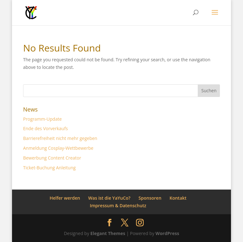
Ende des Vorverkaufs (45, 128)
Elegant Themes (107, 233)
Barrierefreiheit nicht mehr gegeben (60, 138)
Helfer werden (65, 198)
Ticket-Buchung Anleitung (49, 168)
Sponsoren (150, 198)
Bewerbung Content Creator (52, 158)
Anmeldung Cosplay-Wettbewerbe (58, 148)
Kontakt (178, 198)
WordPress (167, 233)
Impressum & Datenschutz (118, 206)
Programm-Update (42, 119)
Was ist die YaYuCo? (109, 198)
